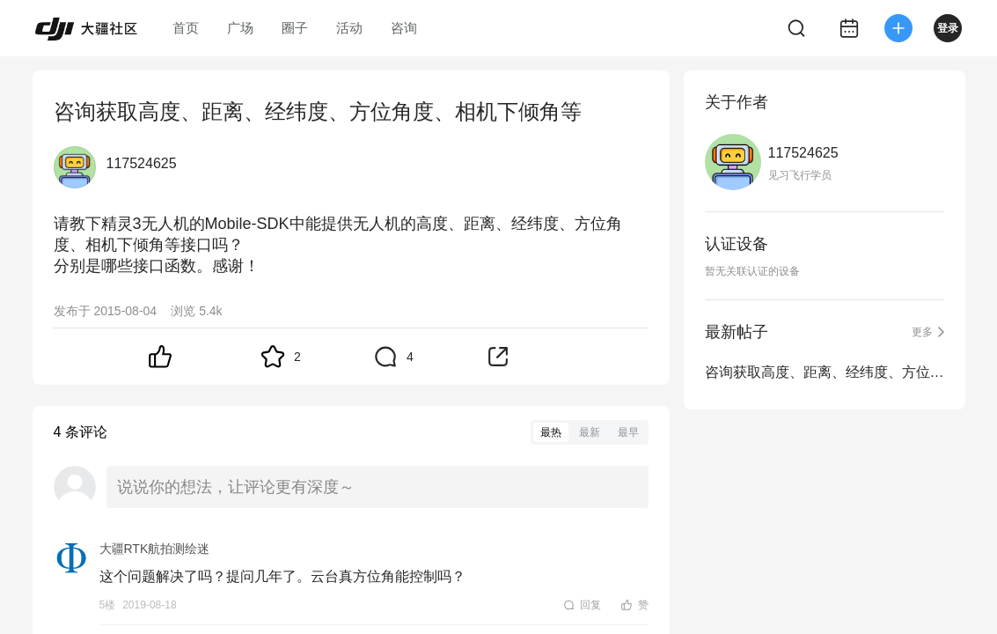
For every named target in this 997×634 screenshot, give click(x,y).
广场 (240, 27)
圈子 (295, 27)
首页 (185, 27)
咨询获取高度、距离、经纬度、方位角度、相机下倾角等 (824, 372)
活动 (349, 27)
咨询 (404, 27)
